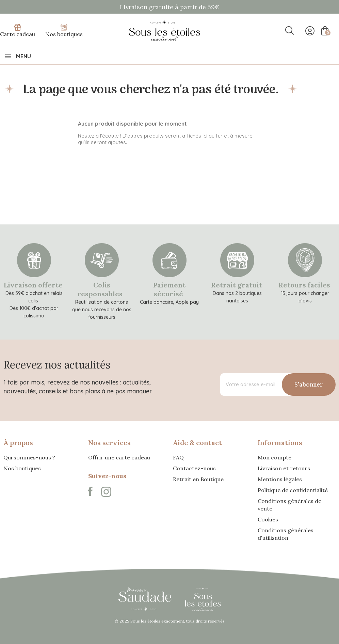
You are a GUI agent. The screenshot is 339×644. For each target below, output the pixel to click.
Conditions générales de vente (289, 505)
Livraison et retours (284, 468)
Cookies (268, 519)
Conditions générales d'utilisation (285, 534)
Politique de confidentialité (293, 490)
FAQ (178, 457)
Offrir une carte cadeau (119, 457)
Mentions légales (280, 479)
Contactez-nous (194, 468)
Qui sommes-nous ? (29, 457)
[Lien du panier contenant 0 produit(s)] (324, 30)
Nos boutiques (64, 30)
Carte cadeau (17, 30)
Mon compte (274, 457)
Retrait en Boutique (198, 479)
